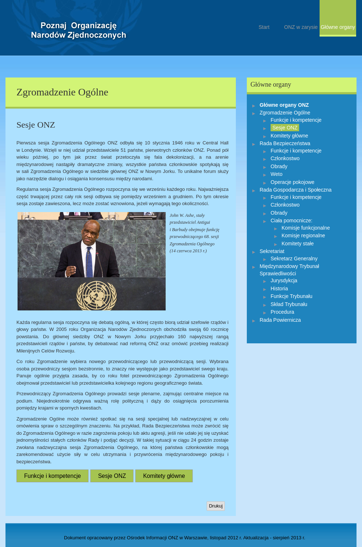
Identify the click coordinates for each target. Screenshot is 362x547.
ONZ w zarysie (301, 27)
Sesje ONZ (112, 476)
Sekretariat (272, 251)
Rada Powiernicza (280, 320)
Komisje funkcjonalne (306, 228)
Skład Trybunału (289, 304)
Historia (279, 288)
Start (78, 35)
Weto (276, 174)
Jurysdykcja (284, 280)
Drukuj (216, 506)
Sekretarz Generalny (294, 258)
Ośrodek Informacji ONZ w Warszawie (167, 537)
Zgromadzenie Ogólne (285, 113)
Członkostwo (285, 158)
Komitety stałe (298, 243)
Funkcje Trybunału (291, 296)
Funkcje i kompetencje (52, 476)
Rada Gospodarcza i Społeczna (296, 190)
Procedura (282, 312)
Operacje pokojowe (292, 182)
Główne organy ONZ (284, 105)
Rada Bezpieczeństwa (285, 143)
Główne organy (338, 27)
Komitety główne (164, 476)
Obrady (279, 166)
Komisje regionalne (303, 235)
